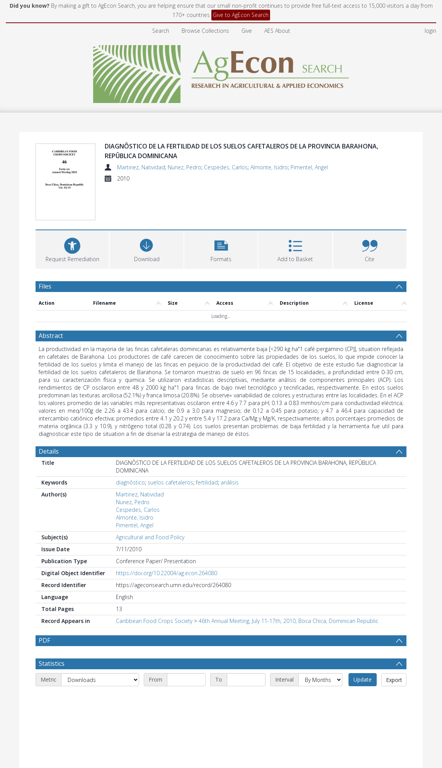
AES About (277, 30)
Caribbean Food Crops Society (154, 621)
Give (246, 30)
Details (49, 451)
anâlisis (230, 482)
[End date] (246, 679)
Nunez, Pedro (184, 167)
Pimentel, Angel (309, 167)
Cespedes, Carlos (226, 167)
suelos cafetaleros (170, 482)
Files (45, 286)
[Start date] (186, 679)
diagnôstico (130, 482)
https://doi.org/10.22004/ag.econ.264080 (166, 573)
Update (363, 679)
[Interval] (320, 679)
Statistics (52, 663)
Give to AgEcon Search (241, 15)
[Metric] (100, 679)
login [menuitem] (430, 30)
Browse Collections (205, 30)
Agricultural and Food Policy (150, 537)
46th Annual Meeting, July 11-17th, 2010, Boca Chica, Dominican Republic (288, 621)
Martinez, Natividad (141, 167)
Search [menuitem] (160, 30)
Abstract (51, 335)
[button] (221, 248)
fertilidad (207, 482)
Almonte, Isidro (269, 167)
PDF (44, 640)
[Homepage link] (221, 72)
